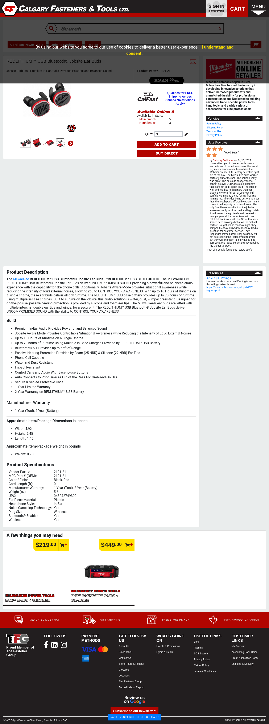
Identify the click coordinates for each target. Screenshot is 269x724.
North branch (147, 122)
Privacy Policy (214, 135)
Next (70, 143)
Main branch (147, 119)
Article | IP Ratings (218, 278)
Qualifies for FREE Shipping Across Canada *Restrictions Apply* (180, 98)
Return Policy (213, 123)
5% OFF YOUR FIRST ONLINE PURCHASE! (135, 717)
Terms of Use (213, 131)
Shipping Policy (215, 127)
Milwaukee (21, 279)
